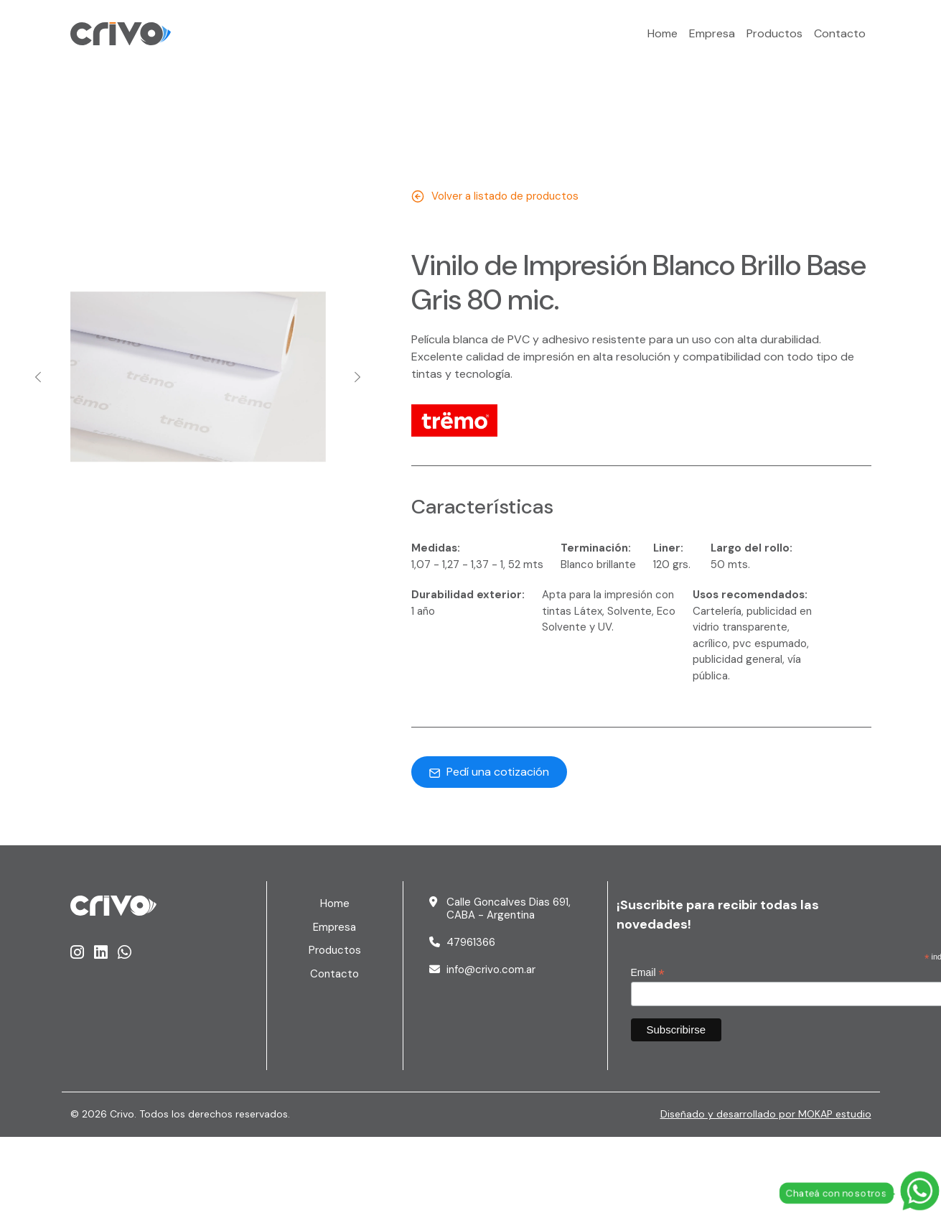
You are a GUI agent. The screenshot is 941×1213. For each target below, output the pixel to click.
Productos (774, 33)
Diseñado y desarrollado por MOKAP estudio (765, 1113)
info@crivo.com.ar (490, 969)
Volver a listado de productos (495, 196)
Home (662, 33)
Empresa (712, 33)
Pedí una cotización (489, 771)
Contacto (840, 33)
